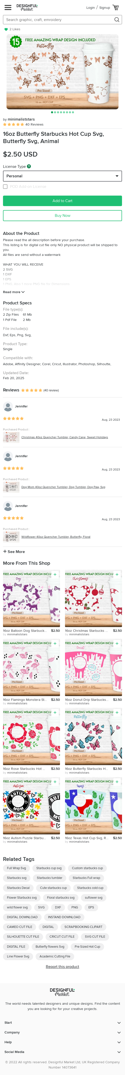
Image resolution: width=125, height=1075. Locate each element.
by (15, 634)
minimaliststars (19, 119)
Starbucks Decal (18, 888)
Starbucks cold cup (90, 888)
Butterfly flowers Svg (50, 947)
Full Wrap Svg (16, 868)
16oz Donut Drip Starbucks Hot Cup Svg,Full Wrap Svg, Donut (89, 700)
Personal (14, 176)
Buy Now (62, 215)
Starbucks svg (16, 878)
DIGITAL (48, 927)
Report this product (62, 966)
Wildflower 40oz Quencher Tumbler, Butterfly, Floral (55, 537)
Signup (104, 8)
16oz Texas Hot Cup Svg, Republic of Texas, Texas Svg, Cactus (89, 838)
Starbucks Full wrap (86, 878)
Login (90, 8)
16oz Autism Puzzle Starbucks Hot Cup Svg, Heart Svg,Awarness (27, 838)
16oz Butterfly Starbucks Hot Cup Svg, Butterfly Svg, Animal (89, 769)
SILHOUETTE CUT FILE (23, 937)
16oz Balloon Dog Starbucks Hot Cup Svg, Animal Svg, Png (27, 631)
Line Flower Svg (18, 956)
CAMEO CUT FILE (19, 927)
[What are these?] (29, 166)
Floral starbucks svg (60, 898)
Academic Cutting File (55, 956)
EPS (91, 907)
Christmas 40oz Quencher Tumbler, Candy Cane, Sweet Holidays (64, 437)
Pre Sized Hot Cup (87, 947)
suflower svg (93, 898)
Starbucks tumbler (49, 878)
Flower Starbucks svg (22, 898)
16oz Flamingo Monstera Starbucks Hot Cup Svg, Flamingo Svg (27, 700)
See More (14, 551)
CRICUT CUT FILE (62, 937)
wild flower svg (17, 907)
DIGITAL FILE (16, 947)
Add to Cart (62, 200)
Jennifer (21, 406)
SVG (41, 907)
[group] (62, 71)
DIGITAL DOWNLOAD (22, 917)
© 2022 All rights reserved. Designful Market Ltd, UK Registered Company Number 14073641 (62, 1064)
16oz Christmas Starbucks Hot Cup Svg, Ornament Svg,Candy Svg (89, 631)
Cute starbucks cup (53, 888)
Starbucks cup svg (49, 868)
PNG (74, 907)
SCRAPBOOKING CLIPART (83, 927)
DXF (58, 907)
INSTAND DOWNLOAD (64, 917)
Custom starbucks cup (87, 868)
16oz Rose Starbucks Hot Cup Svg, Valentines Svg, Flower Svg (27, 769)
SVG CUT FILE (95, 937)
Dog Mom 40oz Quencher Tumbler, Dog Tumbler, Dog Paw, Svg (63, 487)
